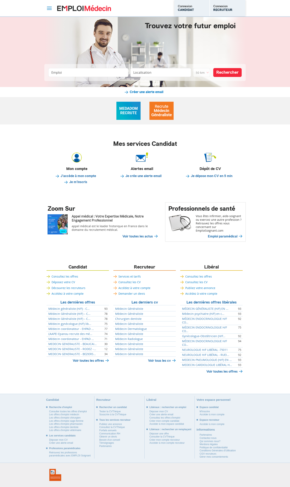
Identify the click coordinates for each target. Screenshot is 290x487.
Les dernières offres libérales (211, 302)
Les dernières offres (77, 302)
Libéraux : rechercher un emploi (167, 407)
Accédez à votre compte (68, 293)
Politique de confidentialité (214, 447)
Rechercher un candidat (113, 407)
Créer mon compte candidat (164, 421)
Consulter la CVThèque (162, 436)
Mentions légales (209, 444)
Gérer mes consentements (214, 456)
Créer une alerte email (146, 92)
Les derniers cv (145, 302)
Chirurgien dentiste (128, 319)
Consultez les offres (65, 276)
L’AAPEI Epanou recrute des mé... (70, 334)
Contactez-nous (208, 438)
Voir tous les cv (159, 360)
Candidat (77, 267)
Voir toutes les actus (137, 236)
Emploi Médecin (84, 8)
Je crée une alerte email (143, 176)
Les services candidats (62, 435)
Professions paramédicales (64, 448)
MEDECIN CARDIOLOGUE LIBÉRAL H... (207, 365)
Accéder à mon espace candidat (166, 424)
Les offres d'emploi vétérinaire (65, 430)
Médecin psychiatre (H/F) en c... (203, 314)
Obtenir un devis (108, 436)
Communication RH (109, 433)
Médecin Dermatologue (131, 329)
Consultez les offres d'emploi (164, 417)
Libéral (211, 267)
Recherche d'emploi (60, 407)
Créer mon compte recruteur (164, 439)
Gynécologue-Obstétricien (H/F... (203, 336)
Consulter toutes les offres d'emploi (68, 411)
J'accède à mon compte (78, 176)
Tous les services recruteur (114, 420)
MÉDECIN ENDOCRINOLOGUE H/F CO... (204, 320)
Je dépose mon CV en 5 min (211, 176)
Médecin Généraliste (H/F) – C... (69, 314)
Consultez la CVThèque (112, 427)
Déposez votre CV (63, 282)
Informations (206, 429)
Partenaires (105, 446)
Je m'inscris (78, 182)
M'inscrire (205, 411)
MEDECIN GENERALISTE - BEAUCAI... (72, 344)
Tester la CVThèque (110, 411)
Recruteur (144, 267)
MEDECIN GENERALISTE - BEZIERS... (72, 354)
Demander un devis (131, 293)
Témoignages (106, 442)
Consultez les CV (129, 282)
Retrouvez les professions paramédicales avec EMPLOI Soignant (70, 454)
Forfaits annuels (107, 430)
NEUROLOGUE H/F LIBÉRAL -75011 (205, 350)
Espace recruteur (209, 420)
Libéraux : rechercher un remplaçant (170, 429)
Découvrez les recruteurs (68, 288)
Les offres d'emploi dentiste (64, 427)
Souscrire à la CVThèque (112, 414)
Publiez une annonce (110, 424)
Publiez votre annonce (200, 288)
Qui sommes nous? (210, 441)
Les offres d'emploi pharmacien (66, 424)
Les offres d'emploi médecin (64, 414)
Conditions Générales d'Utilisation (218, 450)
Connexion (186, 8)
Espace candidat (209, 407)
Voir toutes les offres (88, 360)
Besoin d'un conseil (109, 439)
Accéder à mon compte (212, 414)
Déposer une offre (159, 433)
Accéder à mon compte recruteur (167, 442)
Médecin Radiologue (129, 339)
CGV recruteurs (208, 453)
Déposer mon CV (58, 439)
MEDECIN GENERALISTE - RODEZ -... (72, 349)
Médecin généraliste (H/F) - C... (69, 309)
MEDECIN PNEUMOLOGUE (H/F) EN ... (207, 360)
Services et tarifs (129, 276)
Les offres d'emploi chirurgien (65, 417)
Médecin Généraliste (129, 309)
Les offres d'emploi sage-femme (66, 421)
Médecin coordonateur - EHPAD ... (71, 329)
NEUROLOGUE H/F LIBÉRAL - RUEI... (205, 355)
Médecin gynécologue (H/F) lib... (69, 324)
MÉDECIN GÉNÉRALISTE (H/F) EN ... (205, 309)
